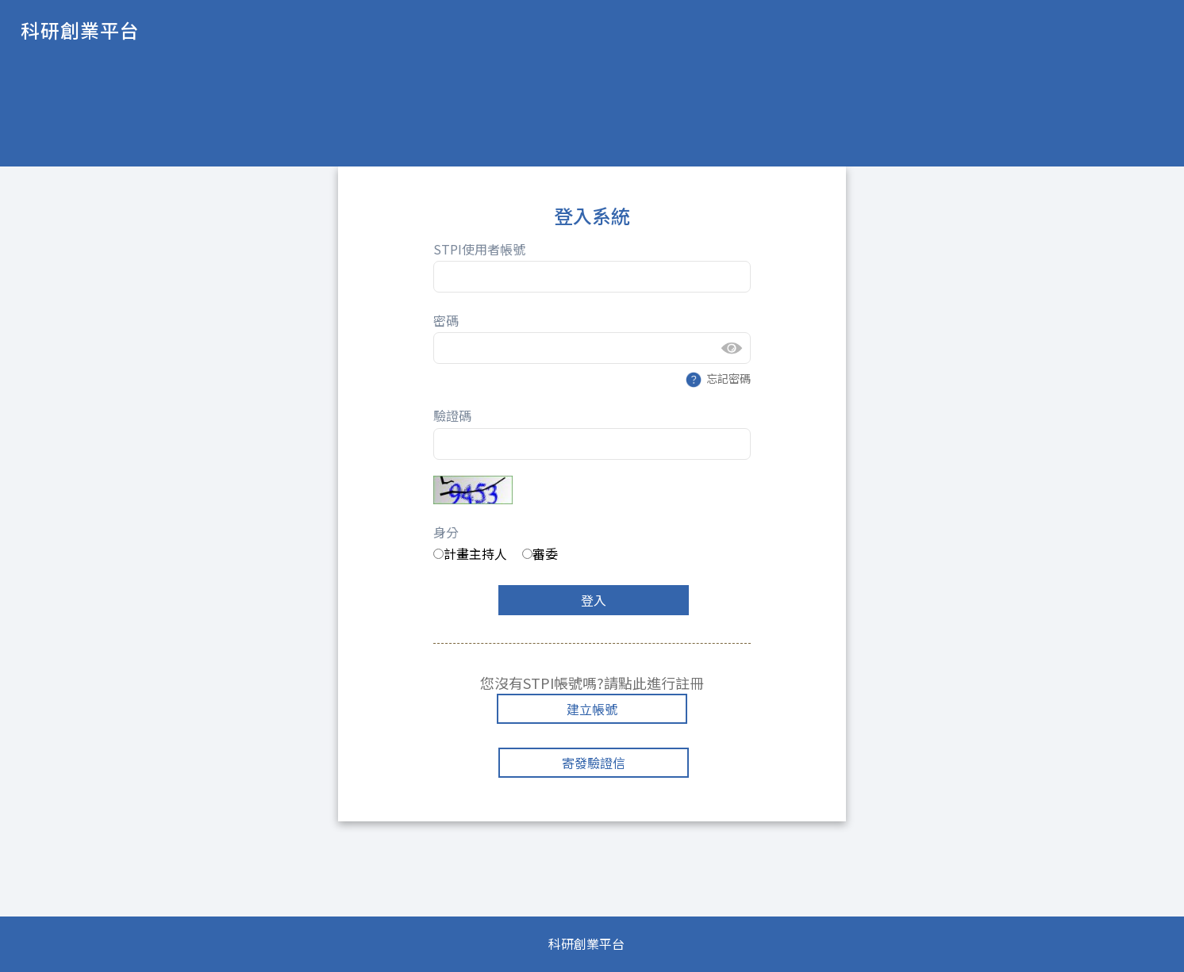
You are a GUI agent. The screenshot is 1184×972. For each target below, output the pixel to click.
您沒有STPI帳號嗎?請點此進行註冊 (592, 682)
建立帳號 (592, 708)
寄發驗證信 (593, 762)
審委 (540, 553)
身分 (446, 531)
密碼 (446, 320)
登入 (593, 600)
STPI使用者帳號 (479, 248)
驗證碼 (452, 415)
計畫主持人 (470, 553)
